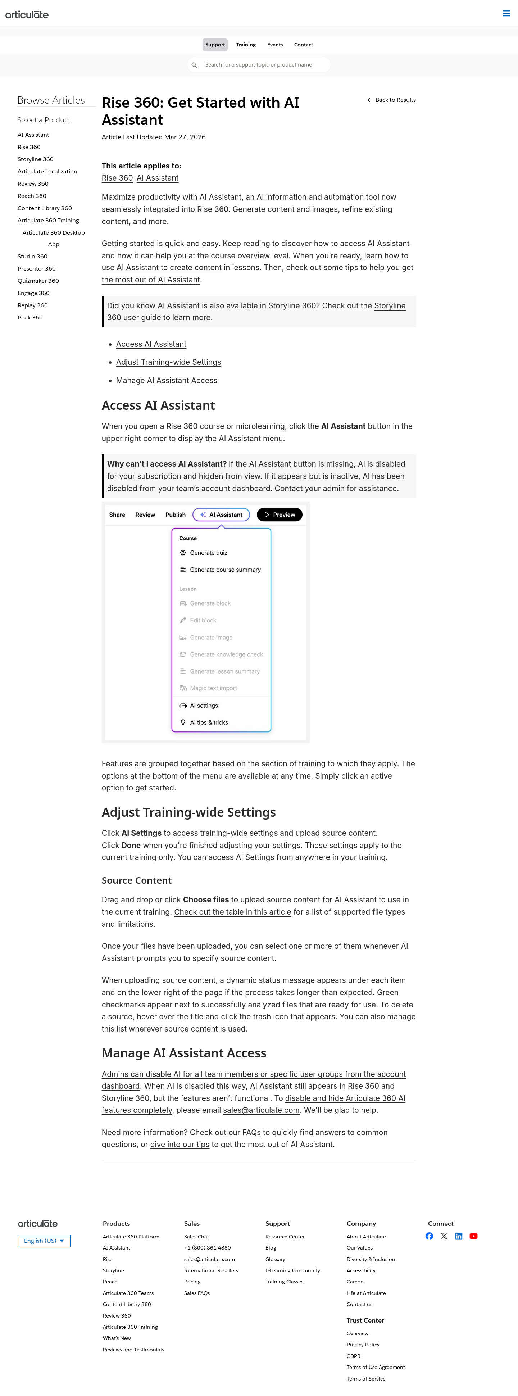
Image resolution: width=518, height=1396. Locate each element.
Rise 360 (29, 147)
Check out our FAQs (225, 1132)
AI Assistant (33, 135)
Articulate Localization (47, 171)
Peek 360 (30, 317)
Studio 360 (32, 256)
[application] (498, 1376)
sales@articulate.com (261, 1110)
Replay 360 (33, 305)
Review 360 (33, 183)
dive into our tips (180, 1144)
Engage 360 (34, 293)
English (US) (47, 1242)
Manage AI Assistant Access (167, 380)
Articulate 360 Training (48, 220)
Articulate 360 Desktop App (54, 238)
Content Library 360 (45, 208)
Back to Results (392, 100)
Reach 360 (32, 196)
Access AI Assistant (151, 344)
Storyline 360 (36, 159)
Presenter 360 (37, 268)
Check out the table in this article (232, 911)
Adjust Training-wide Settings (169, 362)
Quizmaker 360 (38, 281)
